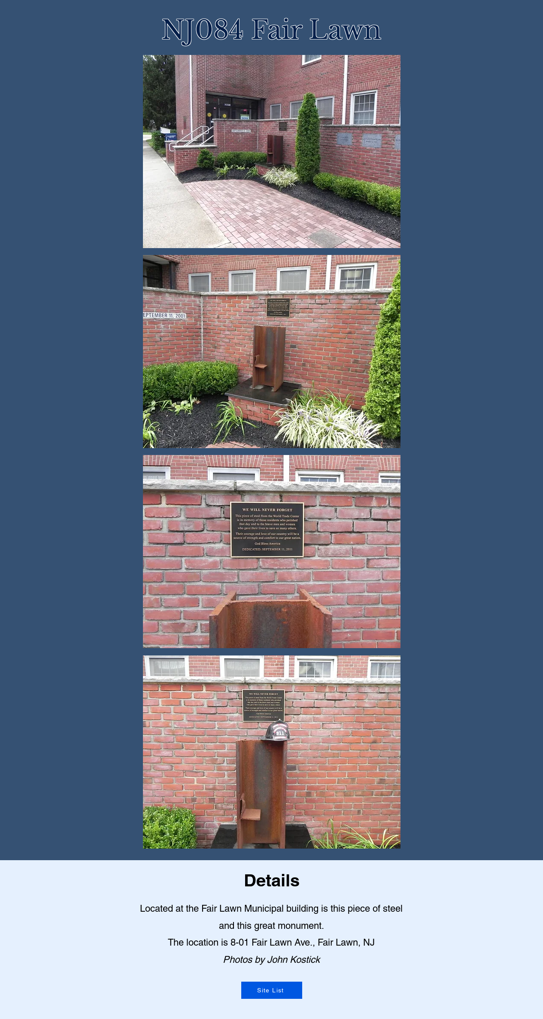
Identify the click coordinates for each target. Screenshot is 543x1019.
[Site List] (271, 990)
